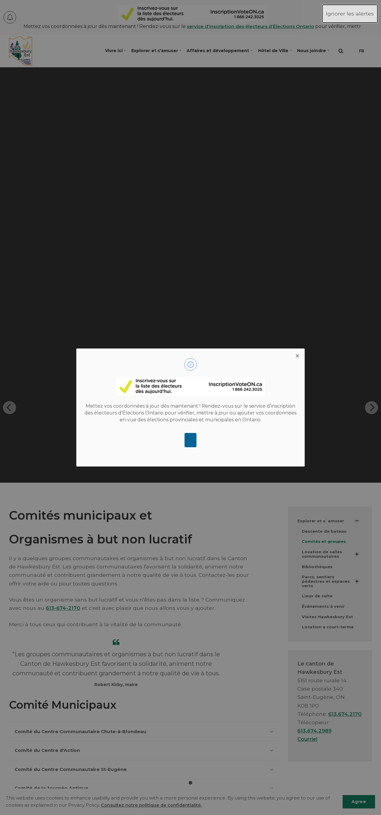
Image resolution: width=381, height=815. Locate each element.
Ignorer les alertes (350, 13)
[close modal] (297, 356)
